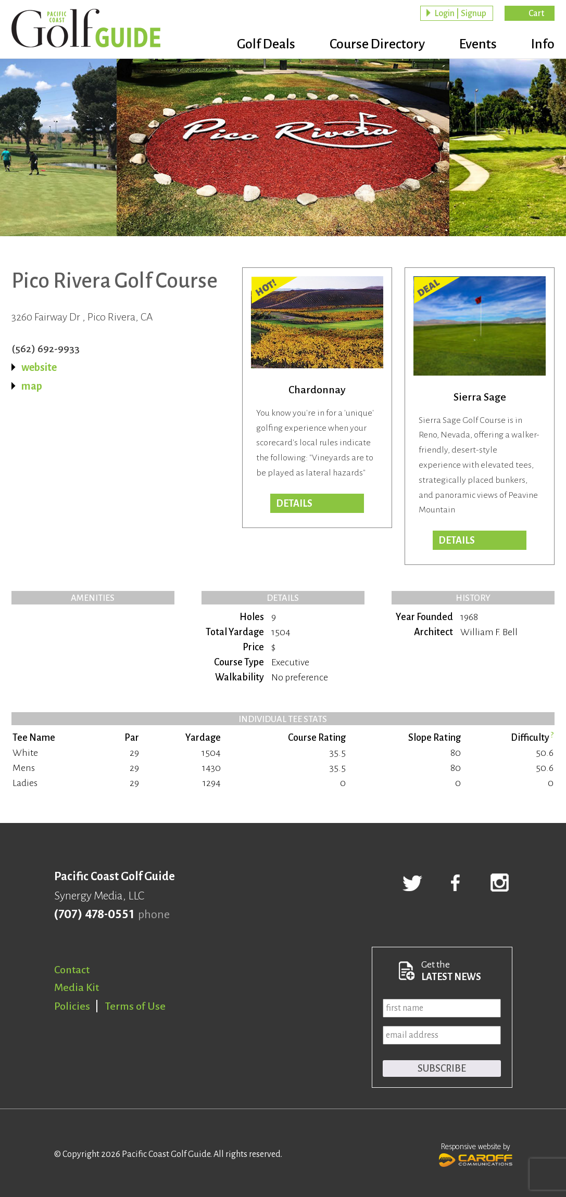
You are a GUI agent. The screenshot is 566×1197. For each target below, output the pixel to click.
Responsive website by (475, 1153)
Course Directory (377, 44)
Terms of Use (135, 1006)
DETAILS (456, 540)
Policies (72, 1006)
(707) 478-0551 (94, 914)
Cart (536, 13)
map (31, 386)
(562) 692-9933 (45, 348)
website (39, 367)
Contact (72, 969)
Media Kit (76, 987)
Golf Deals (266, 44)
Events (478, 44)
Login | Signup (460, 13)
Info (543, 44)
